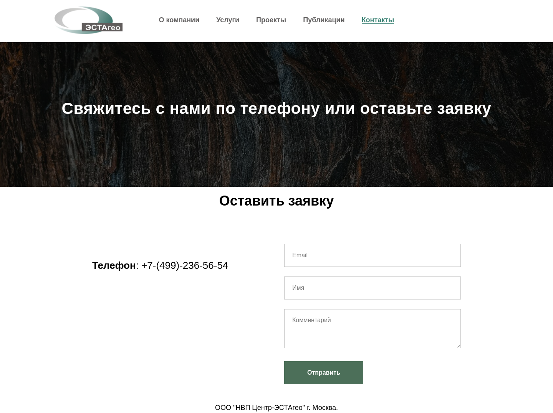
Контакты (378, 20)
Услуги (227, 20)
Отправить (323, 372)
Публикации (323, 20)
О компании (179, 20)
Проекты (271, 20)
